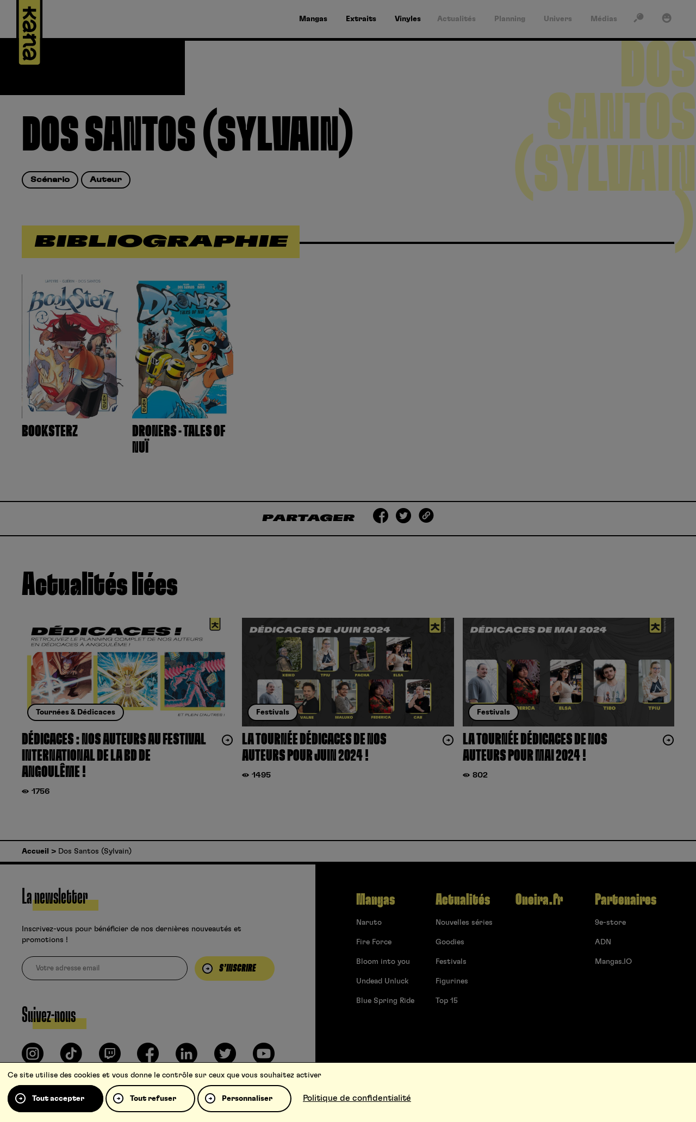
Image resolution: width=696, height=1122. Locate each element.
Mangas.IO (613, 962)
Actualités (463, 900)
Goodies (450, 942)
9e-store (610, 922)
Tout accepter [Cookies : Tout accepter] (58, 1098)
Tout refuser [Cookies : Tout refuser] (153, 1098)
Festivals (451, 962)
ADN (603, 942)
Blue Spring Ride (385, 1001)
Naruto (369, 922)
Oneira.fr (539, 900)
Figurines (452, 981)
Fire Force (373, 942)
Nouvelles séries (464, 922)
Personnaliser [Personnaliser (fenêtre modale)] (247, 1098)
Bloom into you (383, 962)
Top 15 (447, 1001)
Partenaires (625, 900)
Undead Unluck (382, 981)
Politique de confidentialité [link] (357, 1098)
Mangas (375, 900)
